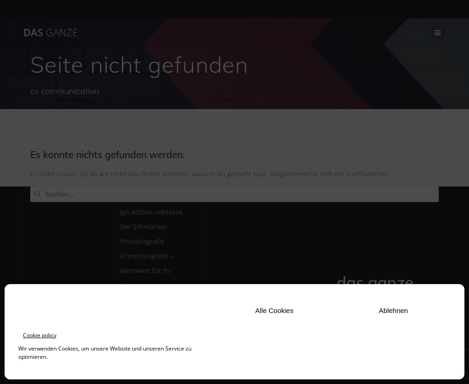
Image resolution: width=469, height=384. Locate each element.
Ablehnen (393, 310)
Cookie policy (39, 335)
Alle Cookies (274, 310)
